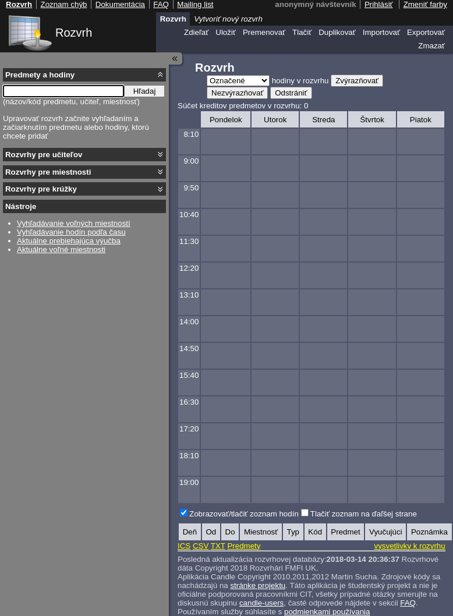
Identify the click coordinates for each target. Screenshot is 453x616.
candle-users (261, 603)
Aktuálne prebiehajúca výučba (69, 240)
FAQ (408, 603)
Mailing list (195, 4)
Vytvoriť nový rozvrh (228, 19)
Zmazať (431, 45)
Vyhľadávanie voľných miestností (73, 223)
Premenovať (264, 32)
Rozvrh (73, 32)
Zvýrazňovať (356, 80)
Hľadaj (144, 91)
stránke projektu (257, 585)
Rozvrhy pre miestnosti (48, 172)
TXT (218, 545)
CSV (200, 545)
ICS (184, 545)
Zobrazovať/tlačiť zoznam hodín (244, 513)
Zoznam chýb (63, 4)
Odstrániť (291, 92)
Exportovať (426, 32)
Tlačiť (302, 32)
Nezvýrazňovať (237, 92)
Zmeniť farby (425, 4)
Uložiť (225, 32)
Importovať (381, 32)
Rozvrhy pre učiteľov (44, 154)
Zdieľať (196, 32)
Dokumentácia (120, 4)
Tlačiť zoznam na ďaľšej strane (363, 513)
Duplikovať (337, 32)
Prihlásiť (378, 4)
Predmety (243, 545)
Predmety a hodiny (40, 74)
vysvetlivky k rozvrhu (409, 545)
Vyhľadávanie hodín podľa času (71, 232)
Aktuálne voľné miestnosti (61, 249)
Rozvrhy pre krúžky (41, 189)
